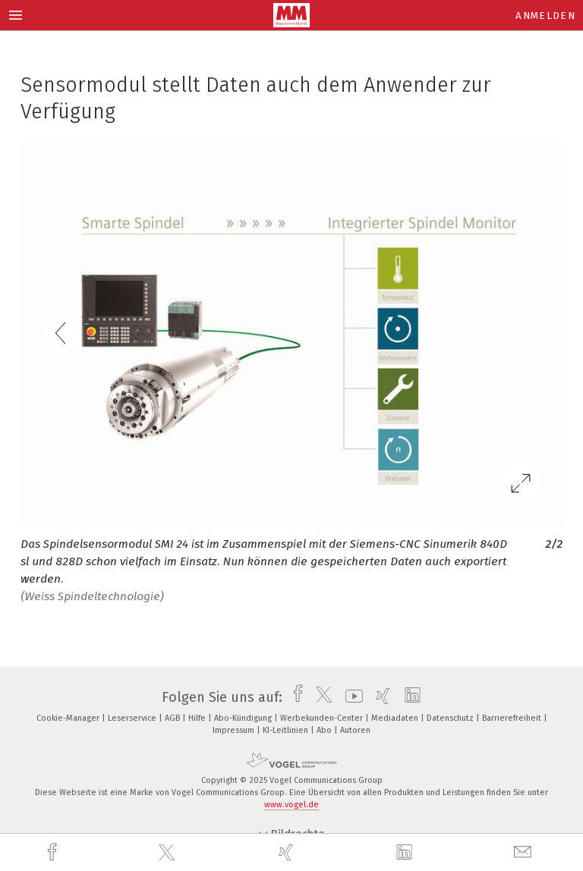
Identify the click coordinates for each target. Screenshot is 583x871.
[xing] (287, 852)
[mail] (524, 852)
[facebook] (54, 852)
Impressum (235, 730)
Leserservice (133, 718)
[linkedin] (406, 853)
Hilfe (198, 718)
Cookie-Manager (69, 718)
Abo (325, 730)
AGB (173, 718)
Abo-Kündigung (244, 718)
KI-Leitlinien (286, 730)
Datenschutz (451, 718)
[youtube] (350, 697)
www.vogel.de (291, 805)
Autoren (355, 730)
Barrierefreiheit (513, 718)
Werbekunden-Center (322, 718)
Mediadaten (396, 718)
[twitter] (168, 852)
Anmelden (545, 15)
